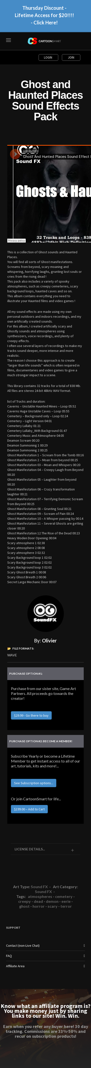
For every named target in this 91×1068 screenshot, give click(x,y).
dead (38, 901)
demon (52, 901)
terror (66, 906)
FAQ (9, 956)
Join (71, 57)
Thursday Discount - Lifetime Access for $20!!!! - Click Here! (44, 17)
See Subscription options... (33, 783)
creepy (24, 901)
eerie (66, 901)
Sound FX (39, 886)
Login (48, 57)
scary (53, 906)
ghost (24, 906)
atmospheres (40, 896)
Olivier (49, 640)
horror (39, 906)
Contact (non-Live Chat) (23, 945)
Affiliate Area (15, 966)
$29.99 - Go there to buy (31, 715)
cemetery (64, 896)
